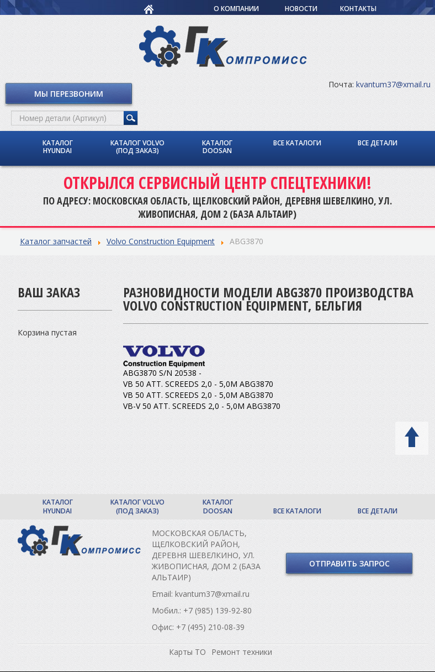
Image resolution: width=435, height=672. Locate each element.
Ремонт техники (241, 652)
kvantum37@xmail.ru (393, 84)
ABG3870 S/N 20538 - (162, 373)
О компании (236, 8)
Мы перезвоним (68, 93)
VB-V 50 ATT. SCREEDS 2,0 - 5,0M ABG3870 (201, 406)
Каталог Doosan (217, 146)
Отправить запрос (349, 563)
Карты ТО (187, 652)
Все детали (377, 143)
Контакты (358, 8)
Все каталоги (297, 143)
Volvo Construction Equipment (161, 241)
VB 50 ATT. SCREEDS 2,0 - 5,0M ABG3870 (198, 384)
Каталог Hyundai (58, 146)
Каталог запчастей (56, 241)
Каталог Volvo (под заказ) (137, 146)
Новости (301, 8)
